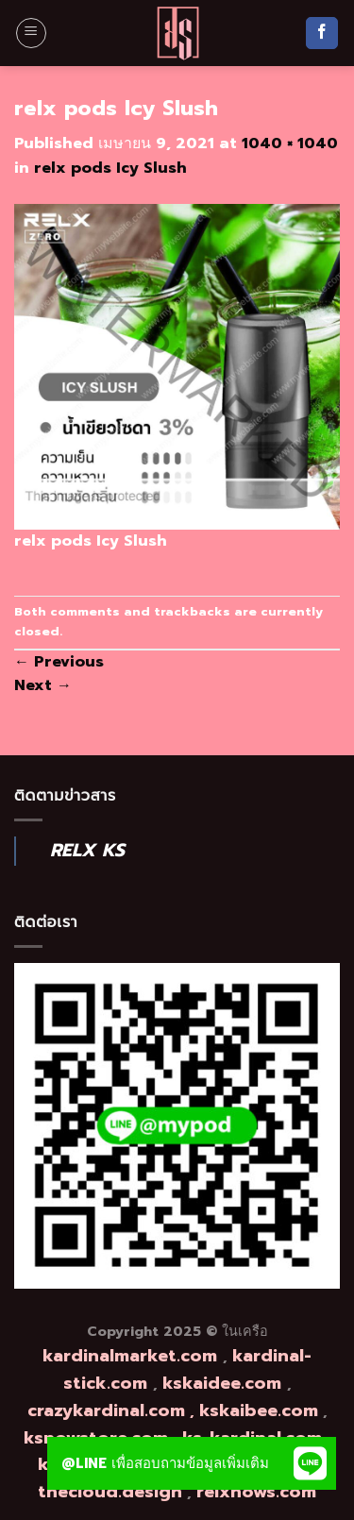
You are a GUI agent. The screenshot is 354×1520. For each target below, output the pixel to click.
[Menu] (31, 33)
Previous (59, 661)
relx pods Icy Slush (110, 168)
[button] (309, 1463)
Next (43, 685)
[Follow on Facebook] (322, 33)
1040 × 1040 (290, 143)
